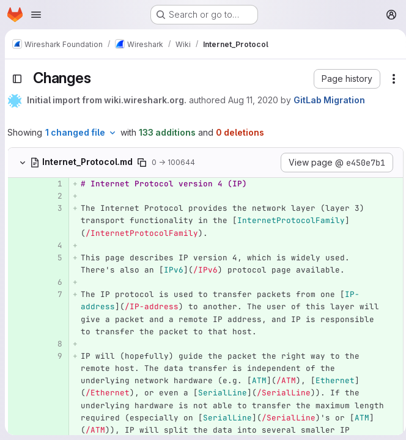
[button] (342, 79)
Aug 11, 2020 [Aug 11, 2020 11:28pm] (253, 100)
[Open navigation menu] (36, 14)
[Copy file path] (142, 162)
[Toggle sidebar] (17, 79)
